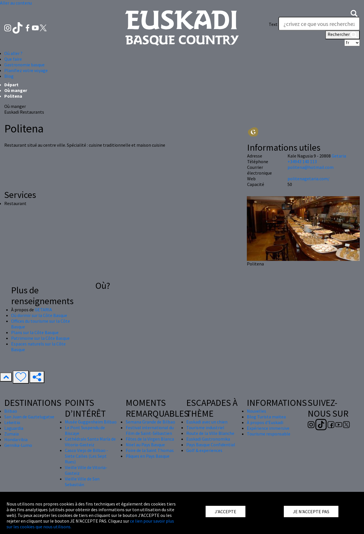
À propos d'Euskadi (265, 422)
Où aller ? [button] (13, 53)
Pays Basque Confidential (210, 444)
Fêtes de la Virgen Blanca (150, 439)
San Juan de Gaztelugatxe (29, 417)
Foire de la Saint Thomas (150, 450)
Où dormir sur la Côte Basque (39, 315)
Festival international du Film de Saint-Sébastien (150, 430)
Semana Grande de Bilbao (150, 422)
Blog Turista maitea (266, 417)
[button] (354, 13)
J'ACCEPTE (225, 511)
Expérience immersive (268, 428)
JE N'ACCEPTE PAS (311, 511)
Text (273, 24)
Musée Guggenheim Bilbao (91, 422)
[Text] (319, 23)
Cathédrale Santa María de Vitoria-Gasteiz (90, 441)
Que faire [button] (13, 59)
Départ (11, 84)
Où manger (15, 90)
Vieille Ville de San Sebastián (82, 481)
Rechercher (342, 34)
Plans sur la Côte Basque (35, 332)
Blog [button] (9, 76)
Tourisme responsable (268, 434)
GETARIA (43, 309)
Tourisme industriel (205, 427)
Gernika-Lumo (18, 445)
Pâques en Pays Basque (147, 456)
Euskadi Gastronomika (208, 439)
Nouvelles (256, 411)
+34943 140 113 (302, 161)
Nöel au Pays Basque (145, 444)
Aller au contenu (16, 3)
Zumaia (11, 434)
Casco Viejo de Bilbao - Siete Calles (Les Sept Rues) (86, 456)
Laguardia (13, 428)
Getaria (339, 156)
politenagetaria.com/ (309, 178)
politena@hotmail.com (311, 167)
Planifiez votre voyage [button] (26, 70)
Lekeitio (12, 422)
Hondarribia (16, 439)
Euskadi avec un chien (207, 422)
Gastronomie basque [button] (24, 64)
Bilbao (10, 411)
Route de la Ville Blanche (210, 433)
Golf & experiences (204, 450)
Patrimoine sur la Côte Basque (40, 338)
